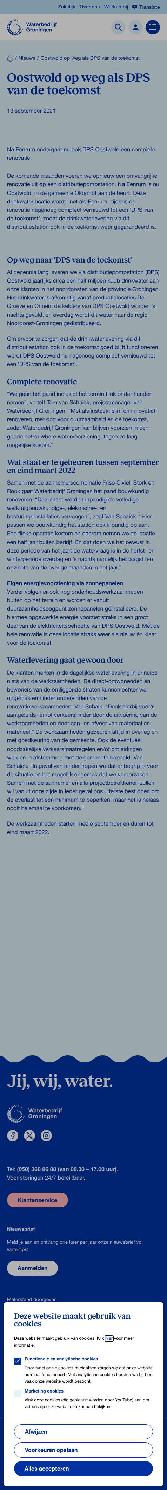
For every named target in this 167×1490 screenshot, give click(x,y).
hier (109, 1338)
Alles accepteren (47, 1468)
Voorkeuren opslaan (51, 1449)
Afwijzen (36, 1431)
